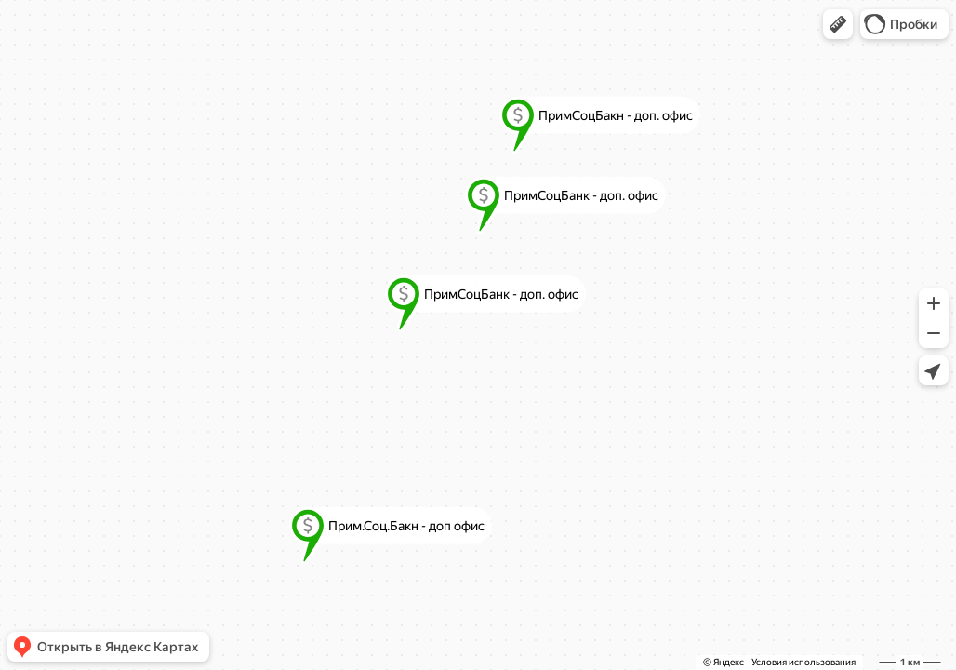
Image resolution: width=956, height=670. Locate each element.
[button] (838, 24)
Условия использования (803, 662)
